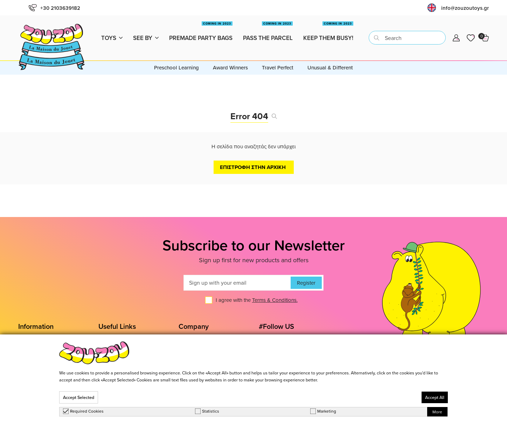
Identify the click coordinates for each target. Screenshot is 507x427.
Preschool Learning (176, 52)
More (437, 412)
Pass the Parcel (268, 27)
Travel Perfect (277, 52)
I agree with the (257, 285)
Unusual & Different (330, 52)
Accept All (434, 397)
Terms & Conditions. (275, 285)
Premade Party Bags (200, 27)
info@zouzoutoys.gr (465, 8)
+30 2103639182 (54, 8)
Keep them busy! (328, 27)
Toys (112, 30)
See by (146, 30)
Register (306, 267)
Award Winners (230, 52)
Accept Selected (78, 397)
